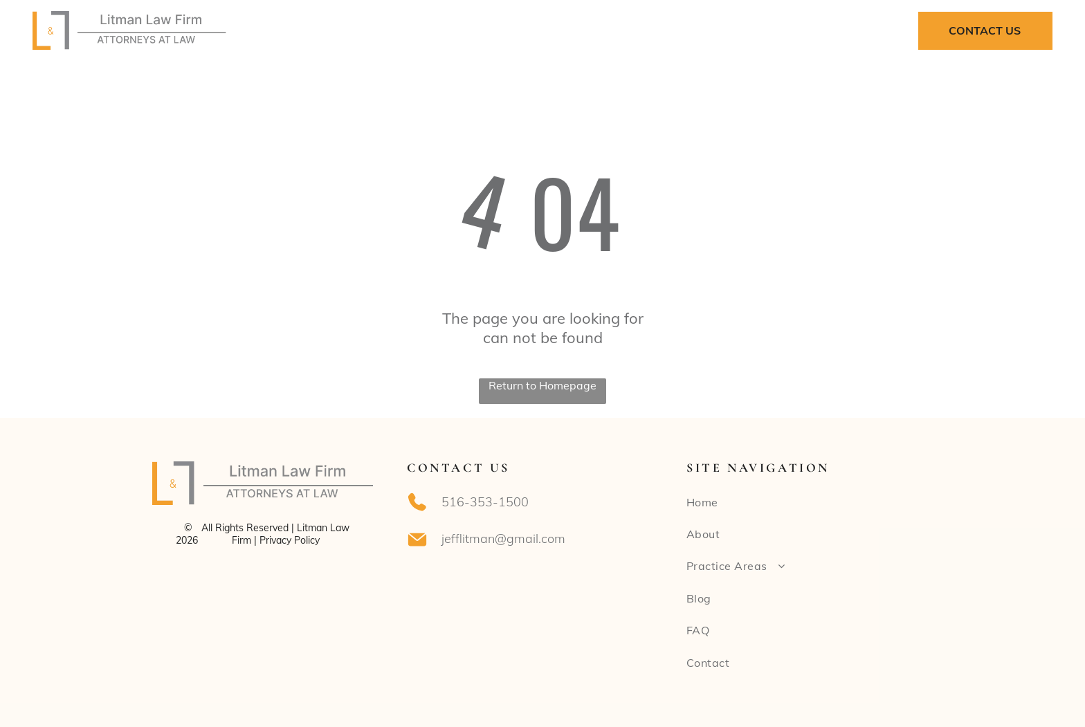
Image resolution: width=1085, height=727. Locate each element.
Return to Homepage (542, 385)
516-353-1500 (485, 502)
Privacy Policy (289, 540)
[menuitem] (406, 30)
